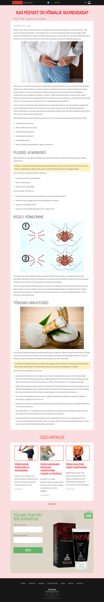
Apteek (23, 583)
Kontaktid (79, 583)
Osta (28, 550)
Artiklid (70, 583)
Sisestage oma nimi (20, 525)
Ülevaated (32, 583)
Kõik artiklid (52, 504)
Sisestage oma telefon (21, 535)
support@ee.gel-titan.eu (52, 591)
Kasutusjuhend (52, 583)
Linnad (63, 583)
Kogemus (41, 583)
